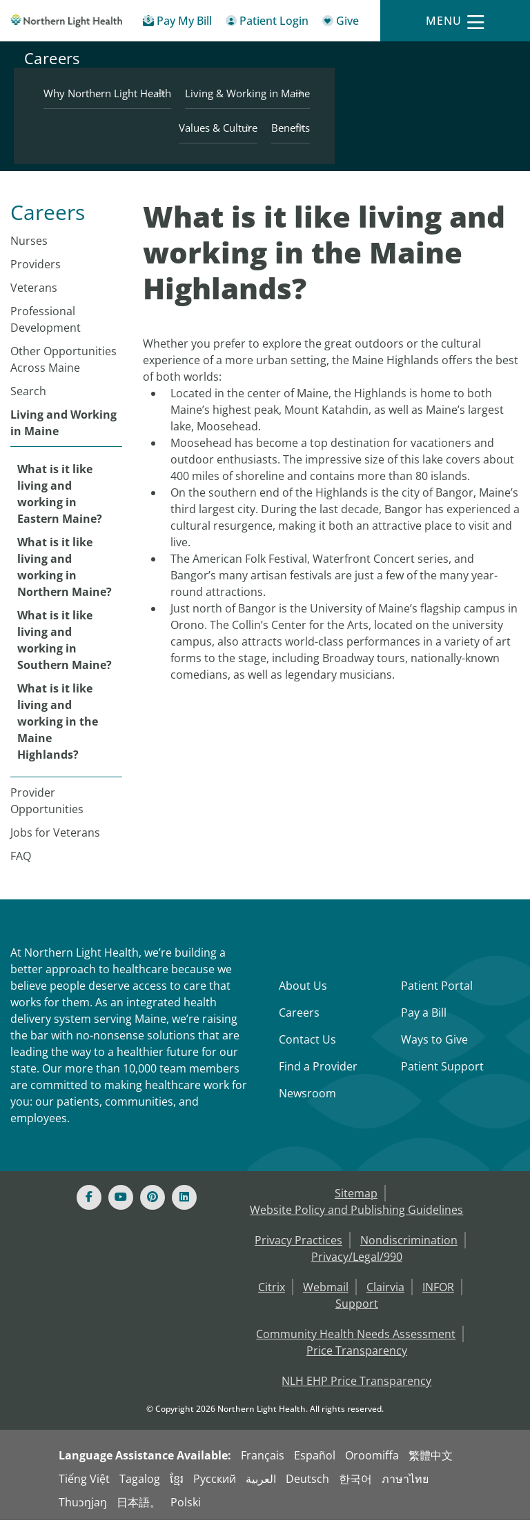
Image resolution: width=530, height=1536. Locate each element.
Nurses (29, 256)
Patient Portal (437, 1001)
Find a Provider (318, 1082)
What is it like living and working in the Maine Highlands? (57, 737)
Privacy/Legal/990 (356, 1272)
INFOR (438, 1302)
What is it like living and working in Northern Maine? (64, 582)
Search (28, 407)
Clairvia (385, 1302)
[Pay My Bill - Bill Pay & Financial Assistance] (177, 23)
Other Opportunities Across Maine (63, 375)
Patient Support (442, 1082)
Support (356, 1319)
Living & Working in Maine (428, 108)
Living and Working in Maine (63, 439)
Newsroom (307, 1109)
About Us (303, 1001)
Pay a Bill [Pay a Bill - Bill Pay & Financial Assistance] (423, 1028)
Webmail (326, 1302)
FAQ (20, 871)
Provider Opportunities (47, 816)
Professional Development (45, 335)
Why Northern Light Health (427, 74)
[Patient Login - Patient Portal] (267, 23)
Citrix (271, 1302)
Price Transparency (356, 1366)
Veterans (33, 303)
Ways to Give (434, 1055)
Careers (52, 113)
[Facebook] (89, 1213)
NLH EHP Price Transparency (356, 1396)
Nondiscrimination (409, 1256)
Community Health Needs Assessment (355, 1349)
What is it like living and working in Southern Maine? (64, 656)
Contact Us (307, 1055)
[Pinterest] (152, 1213)
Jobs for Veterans (55, 848)
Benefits (472, 143)
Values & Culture (399, 143)
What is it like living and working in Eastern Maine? (59, 509)
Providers (35, 280)
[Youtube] (120, 1213)
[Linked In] (184, 1213)
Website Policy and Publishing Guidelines (356, 1225)
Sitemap (356, 1209)
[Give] (340, 23)
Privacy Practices (298, 1256)
